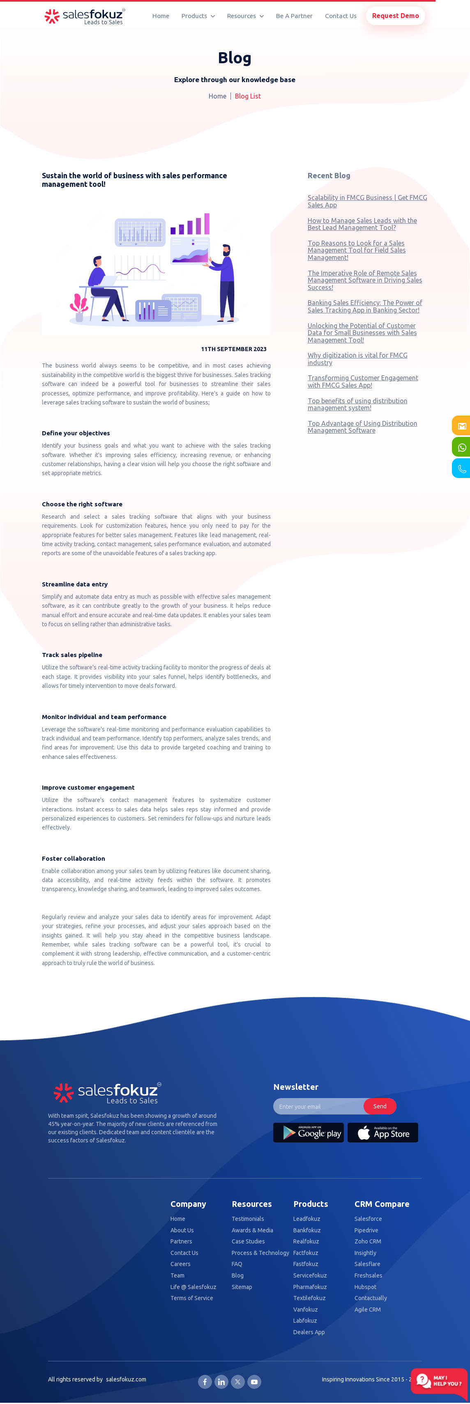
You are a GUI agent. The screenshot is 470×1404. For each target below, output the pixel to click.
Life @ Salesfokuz (193, 1287)
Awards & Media (252, 1230)
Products (198, 15)
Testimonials (248, 1219)
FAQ (237, 1264)
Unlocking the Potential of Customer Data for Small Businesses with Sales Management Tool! (362, 333)
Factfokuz (305, 1253)
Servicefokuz (310, 1276)
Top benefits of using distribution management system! (358, 404)
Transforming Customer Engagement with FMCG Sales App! (363, 381)
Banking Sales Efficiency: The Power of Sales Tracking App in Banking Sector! (365, 306)
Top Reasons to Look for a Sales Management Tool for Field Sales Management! (357, 250)
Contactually (371, 1298)
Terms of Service (191, 1298)
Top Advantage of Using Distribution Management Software (362, 427)
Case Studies (248, 1242)
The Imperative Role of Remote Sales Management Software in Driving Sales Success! (365, 280)
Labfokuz (305, 1321)
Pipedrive (366, 1230)
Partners (181, 1242)
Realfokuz (306, 1242)
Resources (245, 15)
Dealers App (309, 1332)
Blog (238, 1276)
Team (177, 1276)
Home (160, 15)
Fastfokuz (305, 1264)
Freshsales (368, 1276)
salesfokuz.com (126, 1379)
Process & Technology (260, 1253)
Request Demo (395, 15)
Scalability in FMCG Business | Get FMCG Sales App (367, 201)
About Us (182, 1230)
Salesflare (367, 1264)
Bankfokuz (307, 1230)
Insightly (365, 1253)
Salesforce (368, 1219)
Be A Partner (294, 15)
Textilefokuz (309, 1298)
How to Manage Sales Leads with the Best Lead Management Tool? (362, 224)
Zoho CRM (368, 1242)
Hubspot (365, 1287)
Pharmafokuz (310, 1287)
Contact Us (341, 15)
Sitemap (242, 1287)
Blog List (248, 96)
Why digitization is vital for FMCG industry (358, 359)
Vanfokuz (305, 1310)
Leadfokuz (306, 1219)
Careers (180, 1264)
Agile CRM (368, 1310)
